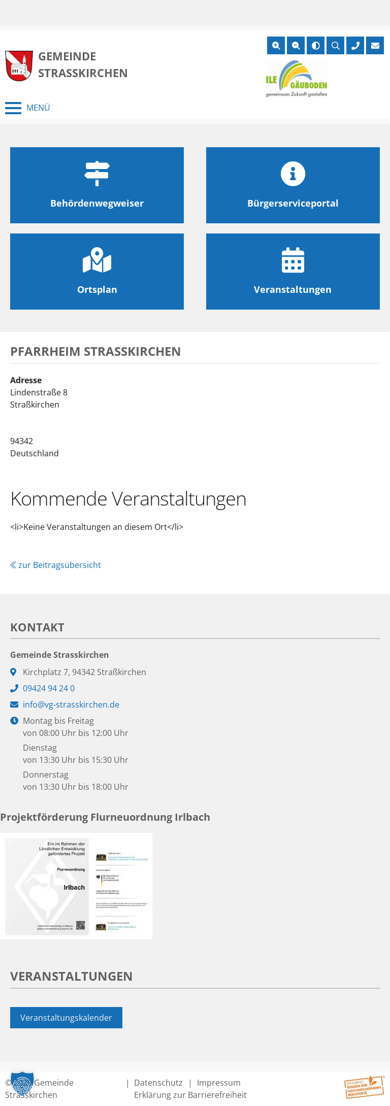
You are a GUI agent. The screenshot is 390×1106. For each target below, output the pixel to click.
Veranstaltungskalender (66, 1017)
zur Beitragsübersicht (55, 565)
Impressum (219, 1082)
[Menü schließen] (27, 108)
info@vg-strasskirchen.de (71, 704)
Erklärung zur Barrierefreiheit (190, 1094)
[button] (22, 1083)
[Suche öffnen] (335, 45)
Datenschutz (158, 1082)
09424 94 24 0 (49, 688)
